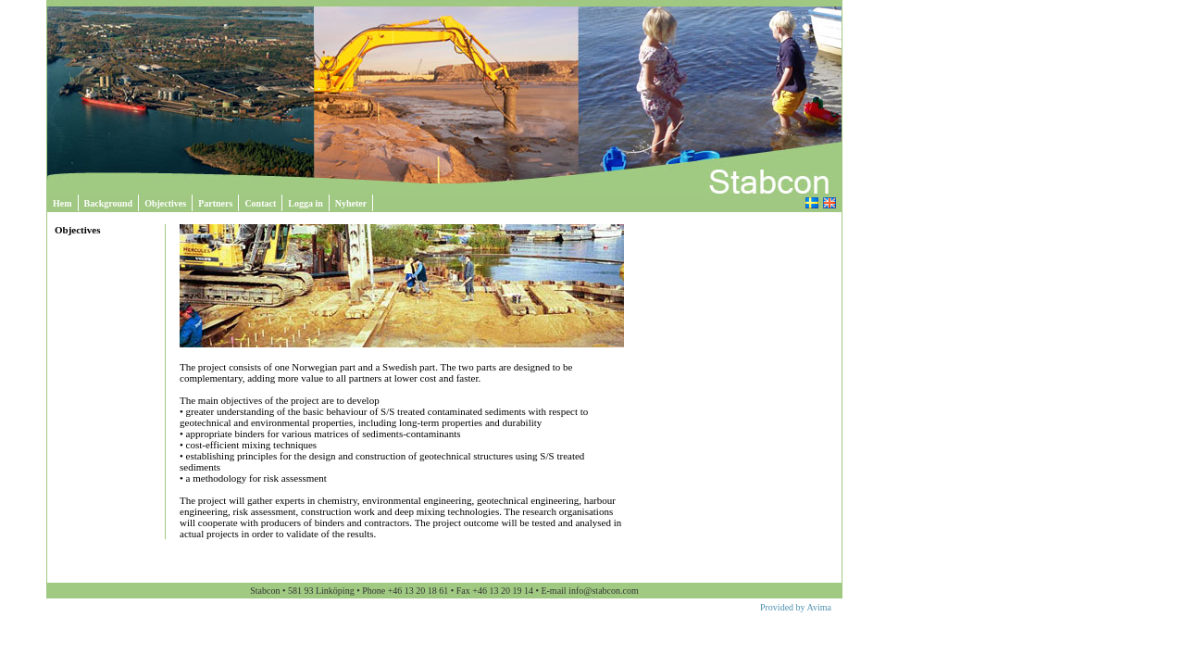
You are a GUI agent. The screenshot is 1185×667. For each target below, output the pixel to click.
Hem (62, 203)
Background (108, 203)
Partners (215, 203)
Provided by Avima (795, 607)
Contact (260, 203)
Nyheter (351, 203)
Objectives (165, 203)
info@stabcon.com (603, 590)
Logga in (305, 203)
